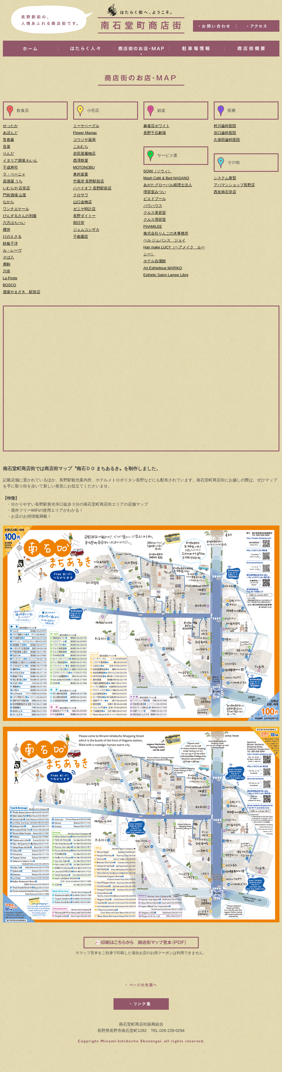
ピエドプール (154, 199)
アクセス (257, 26)
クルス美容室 (154, 212)
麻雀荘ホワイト (156, 126)
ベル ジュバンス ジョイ (164, 240)
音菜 (6, 146)
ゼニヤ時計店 (84, 209)
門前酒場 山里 (15, 195)
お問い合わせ (214, 26)
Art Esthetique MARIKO (162, 268)
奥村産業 (80, 174)
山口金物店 (82, 202)
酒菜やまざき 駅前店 (21, 292)
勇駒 (6, 264)
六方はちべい (14, 223)
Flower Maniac (85, 133)
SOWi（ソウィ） (157, 171)
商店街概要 (251, 48)
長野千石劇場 (154, 133)
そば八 (8, 257)
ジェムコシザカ (86, 229)
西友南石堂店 (225, 192)
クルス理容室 (154, 219)
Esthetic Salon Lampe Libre (166, 275)
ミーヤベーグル (86, 126)
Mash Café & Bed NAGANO (166, 178)
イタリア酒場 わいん (20, 160)
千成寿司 (10, 167)
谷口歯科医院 (225, 133)
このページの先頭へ (141, 985)
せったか (10, 126)
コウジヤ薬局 (84, 139)
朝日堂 (78, 223)
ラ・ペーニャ (14, 174)
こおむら (80, 146)
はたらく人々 (85, 48)
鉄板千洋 (10, 243)
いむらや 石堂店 (16, 188)
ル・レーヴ (12, 250)
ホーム (30, 48)
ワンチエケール (16, 209)
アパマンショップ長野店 (234, 185)
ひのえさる (12, 236)
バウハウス (152, 206)
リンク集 (141, 1004)
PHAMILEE (152, 226)
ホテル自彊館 (154, 261)
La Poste (10, 278)
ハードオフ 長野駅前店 (92, 188)
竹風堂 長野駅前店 (88, 181)
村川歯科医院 (225, 126)
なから (8, 202)
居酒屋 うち (13, 181)
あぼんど (10, 133)
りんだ (8, 153)
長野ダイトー (84, 216)
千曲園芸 (80, 236)
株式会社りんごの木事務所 (165, 233)
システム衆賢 (225, 178)
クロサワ (80, 195)
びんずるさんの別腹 (20, 216)
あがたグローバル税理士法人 (167, 185)
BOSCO (9, 285)
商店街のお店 (141, 48)
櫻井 (6, 229)
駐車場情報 (196, 48)
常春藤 (8, 139)
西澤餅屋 (80, 160)
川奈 (6, 271)
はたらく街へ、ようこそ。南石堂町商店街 (141, 18)
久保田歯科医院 (227, 139)
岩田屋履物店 (84, 153)
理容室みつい (154, 192)
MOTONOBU (84, 167)
